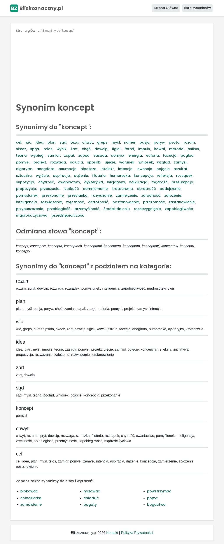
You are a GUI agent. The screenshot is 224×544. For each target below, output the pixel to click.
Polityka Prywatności (137, 533)
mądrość (159, 182)
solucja (76, 162)
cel (18, 142)
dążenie (81, 175)
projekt (39, 162)
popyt (152, 498)
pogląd (187, 155)
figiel (116, 148)
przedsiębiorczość (68, 215)
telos (48, 148)
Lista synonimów (197, 8)
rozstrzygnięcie (147, 208)
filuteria (99, 175)
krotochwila (122, 188)
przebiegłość (58, 208)
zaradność (150, 195)
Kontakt (112, 533)
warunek (126, 162)
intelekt (107, 168)
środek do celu (116, 208)
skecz (21, 148)
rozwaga (58, 162)
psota (174, 142)
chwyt (87, 142)
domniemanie (95, 188)
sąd (63, 142)
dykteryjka (93, 182)
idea (39, 142)
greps (102, 142)
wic (28, 142)
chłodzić (91, 498)
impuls (144, 148)
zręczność (75, 202)
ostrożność (98, 202)
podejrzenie (170, 188)
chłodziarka (30, 498)
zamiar (54, 155)
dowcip (101, 148)
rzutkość (71, 188)
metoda (176, 148)
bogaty (90, 504)
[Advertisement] (112, 66)
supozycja (25, 182)
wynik (61, 148)
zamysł (180, 162)
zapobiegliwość (179, 208)
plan (51, 142)
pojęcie (163, 168)
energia (135, 155)
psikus (193, 148)
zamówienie (31, 504)
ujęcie (110, 162)
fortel (129, 148)
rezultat (180, 168)
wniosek (145, 162)
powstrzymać (159, 491)
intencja (125, 168)
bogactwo (156, 504)
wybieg (37, 155)
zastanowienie (182, 202)
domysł (117, 155)
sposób (94, 162)
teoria (21, 155)
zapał (69, 155)
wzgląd (163, 162)
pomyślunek (27, 195)
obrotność (146, 188)
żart (74, 148)
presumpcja (182, 182)
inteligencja (26, 202)
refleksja (164, 175)
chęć (86, 148)
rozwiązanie (51, 202)
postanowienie (125, 202)
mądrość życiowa (31, 215)
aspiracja (61, 175)
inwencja (144, 168)
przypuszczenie (29, 208)
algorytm (24, 168)
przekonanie (53, 195)
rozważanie (102, 195)
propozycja (26, 188)
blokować (29, 491)
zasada (100, 155)
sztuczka (24, 175)
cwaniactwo (69, 182)
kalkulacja (138, 182)
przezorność (154, 202)
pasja (145, 142)
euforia (152, 155)
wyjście (42, 175)
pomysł (22, 162)
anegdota (45, 168)
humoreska (120, 175)
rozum (189, 142)
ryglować (92, 491)
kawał (159, 148)
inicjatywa (116, 182)
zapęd (83, 155)
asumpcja (68, 168)
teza (74, 142)
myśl (116, 142)
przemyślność (87, 208)
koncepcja (143, 175)
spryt (34, 148)
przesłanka (78, 195)
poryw (159, 142)
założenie (172, 195)
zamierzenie (126, 195)
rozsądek (184, 175)
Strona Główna (166, 8)
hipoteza (88, 168)
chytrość (46, 182)
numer (129, 142)
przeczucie (49, 188)
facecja (170, 155)
